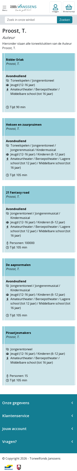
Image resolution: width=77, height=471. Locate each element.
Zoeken (64, 20)
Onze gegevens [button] (15, 402)
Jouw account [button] (14, 428)
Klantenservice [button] (15, 415)
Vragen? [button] (9, 441)
